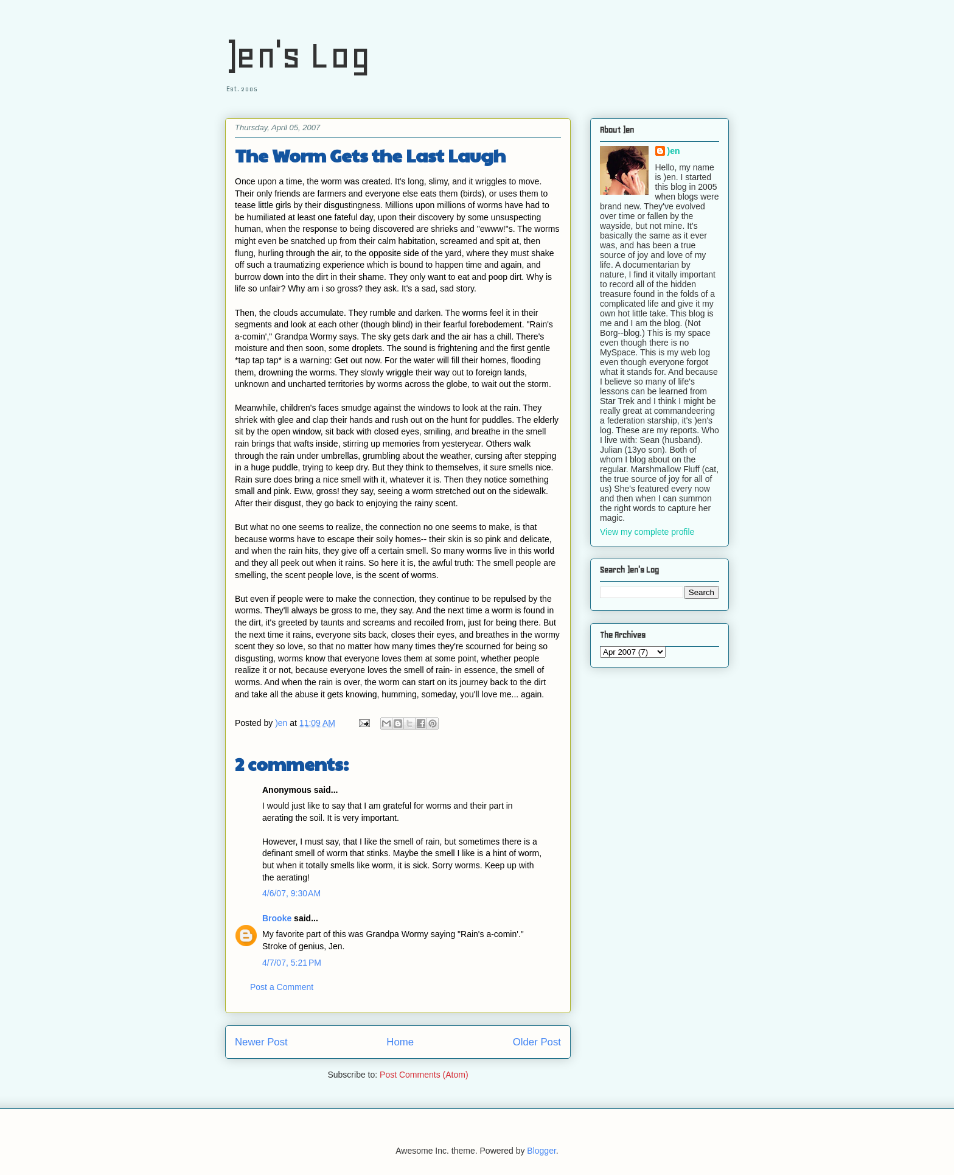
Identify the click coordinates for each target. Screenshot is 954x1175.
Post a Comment (281, 987)
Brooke (276, 918)
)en (673, 151)
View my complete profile (647, 532)
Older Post (537, 1042)
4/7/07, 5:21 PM (291, 963)
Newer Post (261, 1042)
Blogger (541, 1151)
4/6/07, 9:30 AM (291, 893)
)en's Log (298, 55)
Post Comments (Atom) (424, 1074)
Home (400, 1042)
